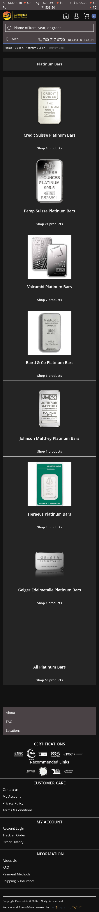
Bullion (19, 48)
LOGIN (89, 40)
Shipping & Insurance (19, 881)
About (10, 712)
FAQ (9, 721)
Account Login (13, 828)
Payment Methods (16, 874)
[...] (49, 28)
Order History (13, 842)
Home (66, 16)
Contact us (10, 789)
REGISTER (75, 40)
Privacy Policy (13, 803)
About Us (10, 860)
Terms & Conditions (17, 810)
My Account (77, 16)
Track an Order (14, 835)
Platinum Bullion (35, 48)
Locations (13, 730)
